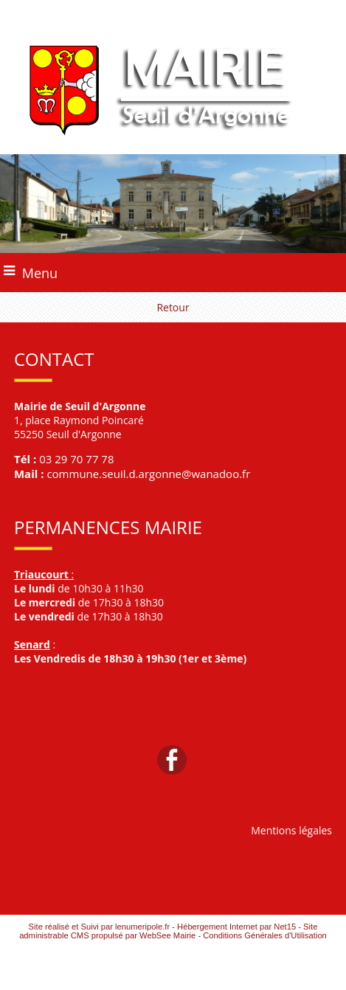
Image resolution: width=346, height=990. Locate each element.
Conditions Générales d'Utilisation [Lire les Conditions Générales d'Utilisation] (265, 935)
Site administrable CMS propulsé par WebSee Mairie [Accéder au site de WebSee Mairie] (168, 931)
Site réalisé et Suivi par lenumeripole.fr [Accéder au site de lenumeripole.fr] (99, 926)
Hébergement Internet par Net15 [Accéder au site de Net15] (236, 926)
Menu (40, 273)
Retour (172, 307)
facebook (172, 759)
